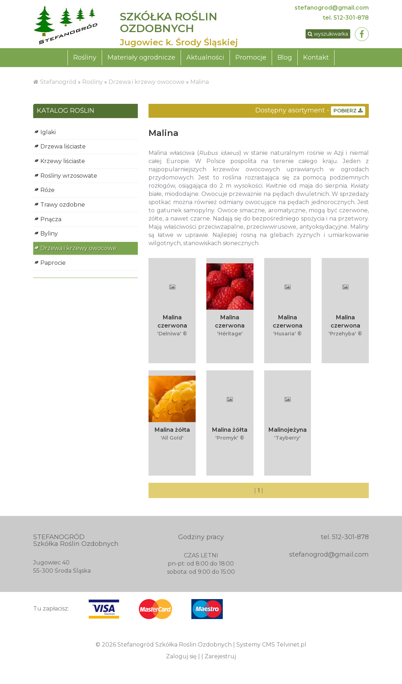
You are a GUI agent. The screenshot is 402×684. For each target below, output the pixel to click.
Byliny (49, 235)
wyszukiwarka (323, 35)
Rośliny (84, 59)
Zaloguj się (181, 658)
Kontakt (316, 59)
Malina (199, 83)
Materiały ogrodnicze (141, 59)
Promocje (250, 59)
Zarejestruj (220, 658)
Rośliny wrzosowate (68, 177)
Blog (284, 59)
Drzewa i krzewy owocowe (147, 83)
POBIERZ (348, 112)
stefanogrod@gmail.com (332, 7)
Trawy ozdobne (62, 206)
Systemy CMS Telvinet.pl (271, 646)
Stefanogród (58, 83)
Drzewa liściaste (63, 148)
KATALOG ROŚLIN (65, 112)
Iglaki (48, 134)
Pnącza (50, 221)
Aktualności (205, 59)
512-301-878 (351, 17)
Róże (47, 192)
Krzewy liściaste (62, 162)
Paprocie (53, 264)
